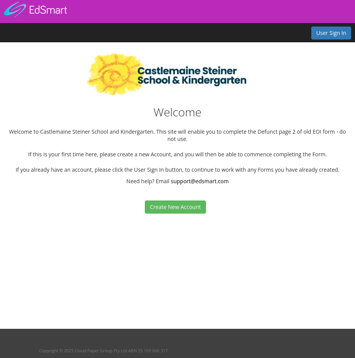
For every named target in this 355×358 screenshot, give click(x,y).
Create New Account (175, 206)
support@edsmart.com (200, 181)
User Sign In (331, 32)
